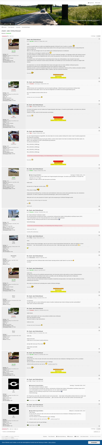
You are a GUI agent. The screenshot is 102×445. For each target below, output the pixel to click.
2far (13, 390)
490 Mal (11, 60)
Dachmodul (58, 76)
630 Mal (11, 228)
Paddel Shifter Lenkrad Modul (58, 77)
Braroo (13, 295)
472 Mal (11, 99)
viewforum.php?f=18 (52, 364)
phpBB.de (12, 437)
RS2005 (13, 177)
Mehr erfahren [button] (52, 442)
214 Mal (11, 187)
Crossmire (13, 89)
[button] (99, 36)
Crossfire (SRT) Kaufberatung (32, 231)
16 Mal (11, 251)
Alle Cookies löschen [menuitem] (84, 436)
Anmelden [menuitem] (97, 2)
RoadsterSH (8, 33)
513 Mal (13, 230)
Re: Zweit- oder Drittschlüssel (35, 82)
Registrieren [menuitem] (91, 2)
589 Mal (11, 125)
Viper (14, 116)
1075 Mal (13, 100)
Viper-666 (14, 51)
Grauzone (14, 219)
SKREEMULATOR (58, 74)
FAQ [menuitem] (2, 23)
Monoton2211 (13, 255)
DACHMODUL (58, 118)
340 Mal (13, 188)
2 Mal (11, 400)
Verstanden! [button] (94, 442)
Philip (13, 242)
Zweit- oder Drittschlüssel (11, 31)
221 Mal (13, 61)
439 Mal (13, 127)
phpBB (7, 436)
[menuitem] (6, 24)
